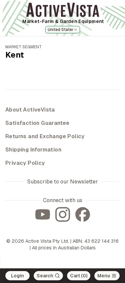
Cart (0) (78, 276)
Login (17, 276)
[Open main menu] (107, 275)
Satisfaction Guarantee (37, 123)
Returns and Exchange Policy (45, 136)
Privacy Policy (25, 162)
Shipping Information (33, 149)
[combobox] (62, 29)
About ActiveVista (30, 109)
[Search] (48, 275)
